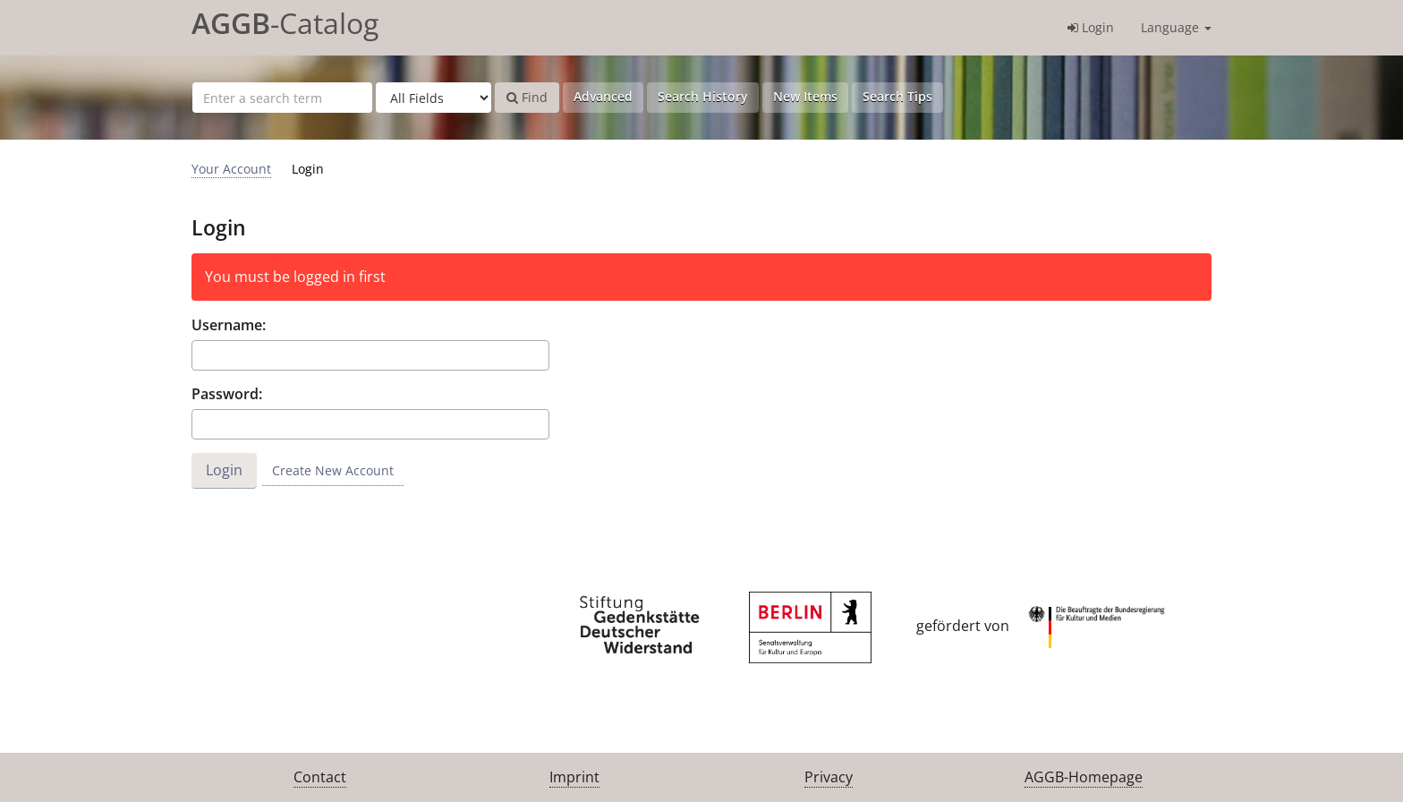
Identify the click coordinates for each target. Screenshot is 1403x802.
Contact (319, 777)
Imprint (574, 777)
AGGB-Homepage (1084, 777)
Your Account (231, 168)
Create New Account (333, 470)
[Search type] (433, 97)
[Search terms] (282, 97)
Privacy (828, 777)
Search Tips (897, 96)
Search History (703, 96)
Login (1090, 27)
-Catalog (284, 23)
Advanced (603, 96)
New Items (805, 96)
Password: (226, 394)
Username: (228, 325)
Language (1176, 27)
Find (527, 97)
